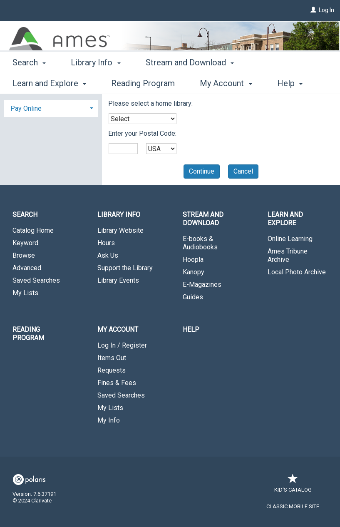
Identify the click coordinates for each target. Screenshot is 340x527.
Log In (326, 10)
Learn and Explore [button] (285, 219)
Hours (106, 243)
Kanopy (193, 272)
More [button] (275, 83)
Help (191, 329)
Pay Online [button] (26, 108)
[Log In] (313, 10)
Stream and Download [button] (190, 82)
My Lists (25, 293)
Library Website (120, 230)
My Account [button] (117, 329)
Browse (23, 255)
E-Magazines (202, 284)
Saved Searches (36, 280)
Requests (111, 370)
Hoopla (193, 260)
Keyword (25, 243)
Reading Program (28, 334)
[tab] (51, 107)
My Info (108, 420)
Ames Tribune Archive (288, 255)
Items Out (111, 358)
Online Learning (290, 239)
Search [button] (29, 82)
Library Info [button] (95, 82)
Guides (193, 297)
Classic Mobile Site (292, 506)
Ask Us (107, 255)
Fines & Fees (116, 383)
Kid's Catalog (293, 485)
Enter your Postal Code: (142, 133)
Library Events (118, 280)
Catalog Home (33, 230)
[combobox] (142, 118)
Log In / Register (122, 345)
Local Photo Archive (297, 272)
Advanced (26, 268)
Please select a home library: (150, 103)
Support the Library (125, 268)
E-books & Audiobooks (200, 243)
